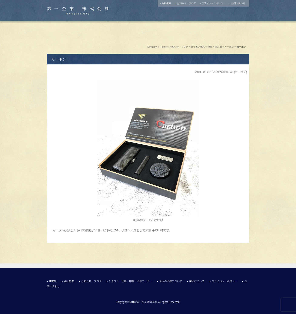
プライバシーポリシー (213, 3)
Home (163, 46)
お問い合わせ (238, 3)
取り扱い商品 (198, 46)
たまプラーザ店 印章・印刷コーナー (114, 31)
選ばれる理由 (148, 31)
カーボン (229, 46)
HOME (53, 281)
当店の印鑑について (170, 281)
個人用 (218, 46)
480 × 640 (227, 72)
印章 (209, 46)
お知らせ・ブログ (186, 3)
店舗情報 (81, 31)
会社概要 (166, 3)
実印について (182, 31)
